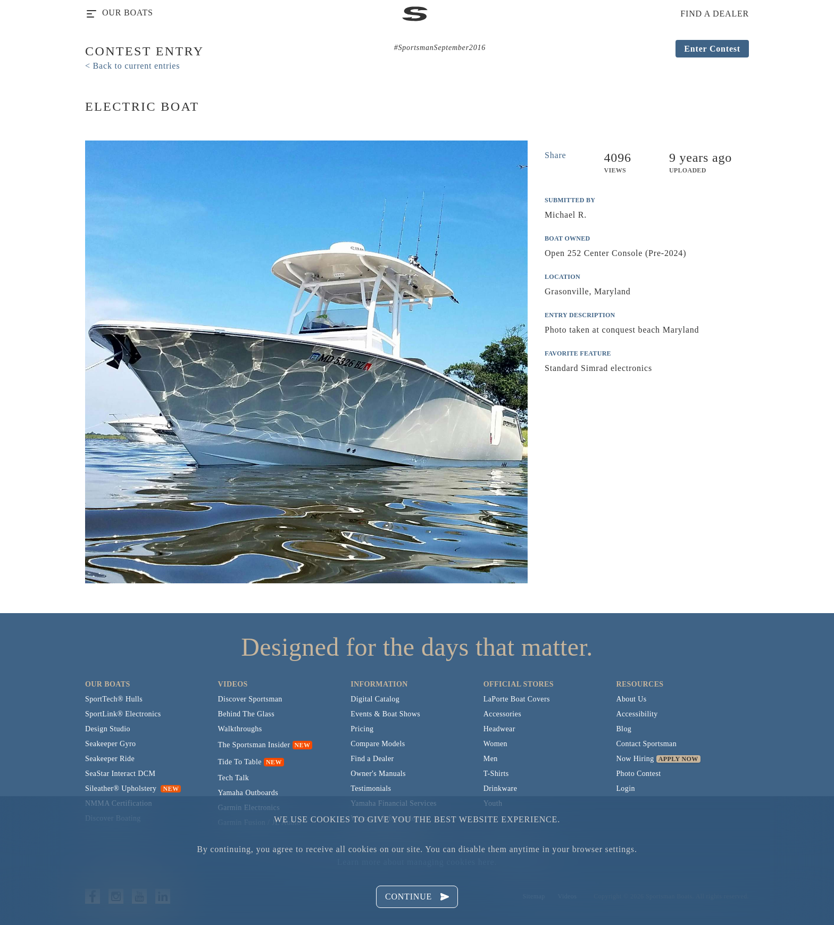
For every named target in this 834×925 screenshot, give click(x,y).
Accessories (502, 714)
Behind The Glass (246, 714)
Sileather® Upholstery (133, 788)
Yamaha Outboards (248, 793)
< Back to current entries (132, 65)
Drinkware (500, 788)
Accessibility (636, 714)
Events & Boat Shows (385, 714)
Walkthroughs (240, 729)
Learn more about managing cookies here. (417, 861)
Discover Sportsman (250, 699)
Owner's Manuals (378, 774)
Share (555, 155)
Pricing (362, 729)
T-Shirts (496, 774)
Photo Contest (638, 774)
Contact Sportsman (646, 744)
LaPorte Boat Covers (516, 699)
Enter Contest (712, 48)
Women (495, 744)
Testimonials (371, 788)
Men (490, 759)
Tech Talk (233, 778)
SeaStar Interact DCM (120, 774)
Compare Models (378, 744)
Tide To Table (240, 762)
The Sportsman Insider (254, 745)
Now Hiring (635, 759)
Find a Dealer (372, 759)
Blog (623, 729)
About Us (631, 699)
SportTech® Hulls (114, 699)
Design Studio (107, 729)
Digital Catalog (375, 699)
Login (625, 788)
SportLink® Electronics (123, 714)
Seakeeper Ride (110, 759)
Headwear (499, 729)
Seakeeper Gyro (110, 744)
